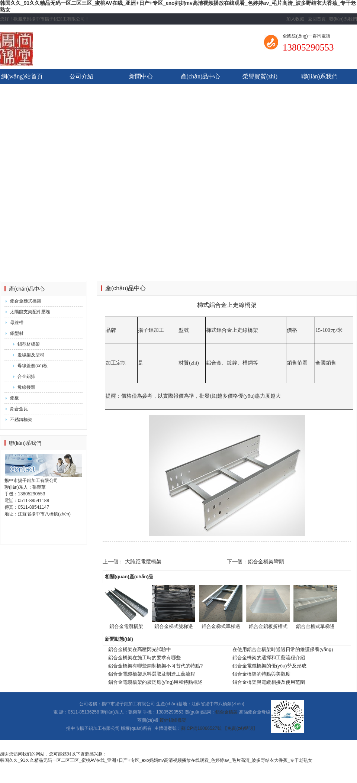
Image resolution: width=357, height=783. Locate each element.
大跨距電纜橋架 (143, 561)
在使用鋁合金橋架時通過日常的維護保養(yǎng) (282, 649)
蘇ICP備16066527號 (201, 728)
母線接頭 (26, 387)
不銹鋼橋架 (21, 419)
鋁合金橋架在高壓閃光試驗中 (139, 649)
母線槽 (16, 322)
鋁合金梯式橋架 (25, 301)
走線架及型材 (30, 354)
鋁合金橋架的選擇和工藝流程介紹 (268, 657)
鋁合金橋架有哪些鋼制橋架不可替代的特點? (155, 666)
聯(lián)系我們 (343, 19)
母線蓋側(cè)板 (32, 365)
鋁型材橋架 (28, 344)
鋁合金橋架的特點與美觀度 (261, 674)
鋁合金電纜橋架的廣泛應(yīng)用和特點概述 (155, 682)
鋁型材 (16, 333)
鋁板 (14, 398)
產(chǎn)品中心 (201, 76)
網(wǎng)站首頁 (21, 76)
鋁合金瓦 (19, 408)
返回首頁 (317, 19)
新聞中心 (141, 76)
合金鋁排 (26, 376)
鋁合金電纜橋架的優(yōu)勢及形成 (269, 666)
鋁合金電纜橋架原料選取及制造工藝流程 (151, 674)
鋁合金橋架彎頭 (266, 561)
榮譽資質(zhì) (259, 76)
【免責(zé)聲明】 (240, 728)
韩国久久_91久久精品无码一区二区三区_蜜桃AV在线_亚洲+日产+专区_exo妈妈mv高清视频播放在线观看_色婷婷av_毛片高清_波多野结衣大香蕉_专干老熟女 (156, 760)
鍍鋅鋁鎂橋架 (173, 720)
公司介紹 (81, 76)
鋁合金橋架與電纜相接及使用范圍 (268, 682)
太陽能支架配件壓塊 (30, 311)
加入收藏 (295, 19)
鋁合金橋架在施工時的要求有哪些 (144, 657)
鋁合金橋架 (226, 712)
